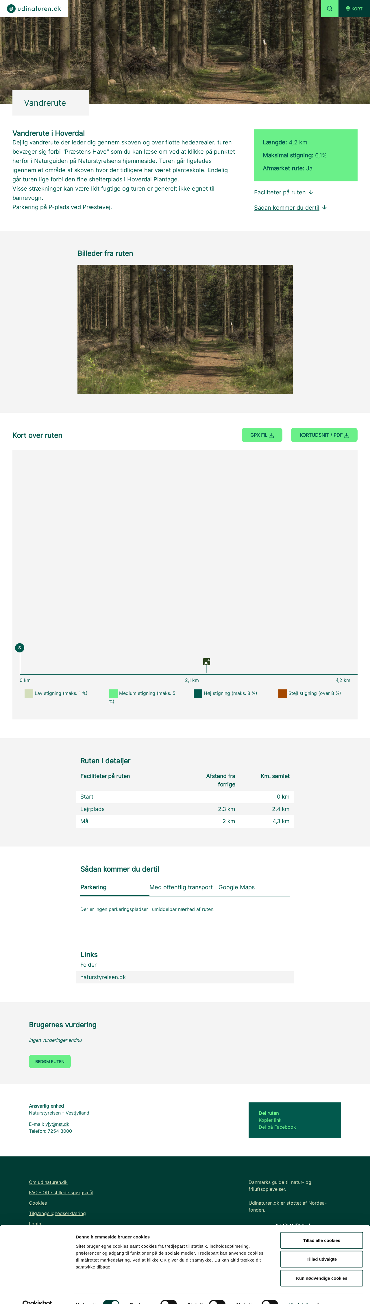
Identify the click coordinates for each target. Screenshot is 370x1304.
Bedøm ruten (49, 1061)
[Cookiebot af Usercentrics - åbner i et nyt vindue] (37, 1292)
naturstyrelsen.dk (103, 977)
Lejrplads (92, 809)
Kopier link (270, 1120)
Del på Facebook (277, 1127)
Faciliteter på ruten (284, 192)
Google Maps (237, 887)
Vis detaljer (300, 1292)
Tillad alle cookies (321, 1228)
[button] (354, 8)
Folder (88, 964)
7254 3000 (60, 1131)
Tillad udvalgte (322, 1247)
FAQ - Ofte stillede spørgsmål (61, 1192)
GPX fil (262, 435)
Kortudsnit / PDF (324, 435)
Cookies (38, 1203)
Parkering (93, 887)
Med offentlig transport (181, 887)
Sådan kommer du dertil (291, 207)
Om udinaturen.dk (48, 1182)
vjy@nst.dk (57, 1124)
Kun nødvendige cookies (321, 1266)
